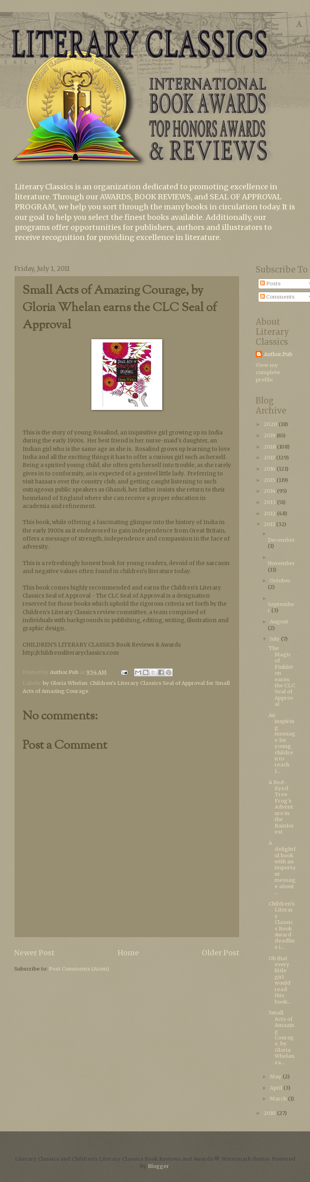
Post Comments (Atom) (79, 968)
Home (128, 952)
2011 (270, 524)
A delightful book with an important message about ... (282, 868)
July (275, 638)
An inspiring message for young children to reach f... (282, 743)
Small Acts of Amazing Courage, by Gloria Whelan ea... (281, 1037)
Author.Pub (278, 354)
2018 (270, 446)
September (281, 607)
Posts (270, 283)
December (281, 540)
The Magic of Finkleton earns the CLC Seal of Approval (282, 676)
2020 (271, 424)
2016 (270, 468)
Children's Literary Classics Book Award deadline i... (282, 925)
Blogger (158, 1166)
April (276, 1087)
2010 (270, 1113)
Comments (277, 296)
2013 (270, 502)
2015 (270, 480)
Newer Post (34, 952)
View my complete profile (268, 372)
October (280, 580)
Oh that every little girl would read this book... (280, 980)
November (281, 563)
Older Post (221, 952)
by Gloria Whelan (65, 683)
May (276, 1076)
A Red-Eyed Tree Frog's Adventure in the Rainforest (281, 807)
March (279, 1098)
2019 (270, 435)
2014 (270, 491)
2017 (270, 457)
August (279, 621)
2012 (270, 513)
